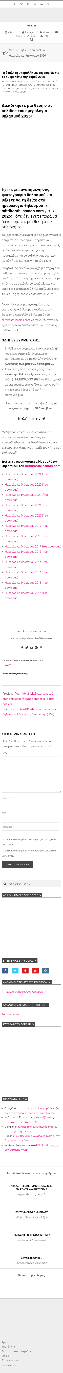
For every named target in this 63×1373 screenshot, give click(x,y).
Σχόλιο (5, 753)
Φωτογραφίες (52, 88)
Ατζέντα (10, 85)
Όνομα (6, 798)
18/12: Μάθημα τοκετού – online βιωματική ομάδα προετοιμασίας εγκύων (29, 698)
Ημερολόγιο (24, 88)
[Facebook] (22, 647)
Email (5, 812)
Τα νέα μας (38, 88)
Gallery (50, 85)
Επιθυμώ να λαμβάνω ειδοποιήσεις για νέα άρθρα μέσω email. (29, 853)
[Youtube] (31, 647)
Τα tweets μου (10, 1014)
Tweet (7, 665)
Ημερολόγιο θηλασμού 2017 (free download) (33, 546)
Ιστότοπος (6, 826)
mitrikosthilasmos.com (16, 320)
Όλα (30, 85)
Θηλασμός (21, 85)
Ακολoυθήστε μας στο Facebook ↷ (26, 982)
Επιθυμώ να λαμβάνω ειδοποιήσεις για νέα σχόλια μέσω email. (29, 842)
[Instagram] (41, 647)
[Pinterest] (36, 647)
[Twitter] (26, 647)
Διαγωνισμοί (9, 88)
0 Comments (20, 92)
